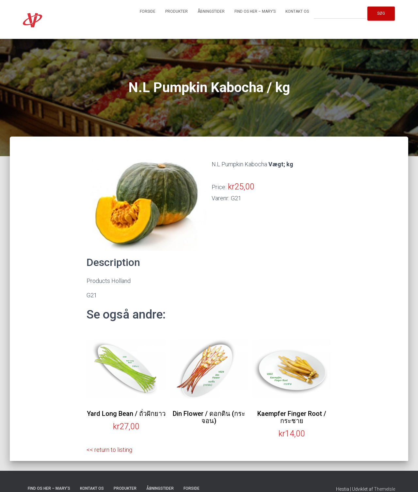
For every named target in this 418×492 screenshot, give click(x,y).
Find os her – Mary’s (255, 11)
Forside (147, 11)
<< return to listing (109, 449)
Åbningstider (211, 11)
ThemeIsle (384, 489)
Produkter (176, 11)
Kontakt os (297, 11)
